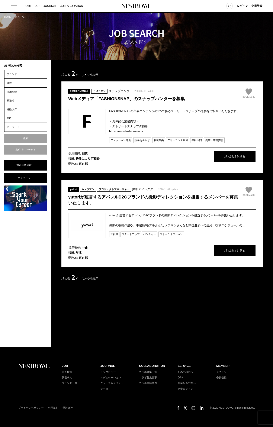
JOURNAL (50, 6)
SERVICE (184, 366)
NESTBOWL (136, 6)
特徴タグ (12, 109)
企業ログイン (185, 388)
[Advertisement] (25, 279)
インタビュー (108, 372)
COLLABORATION (71, 6)
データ (104, 388)
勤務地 (10, 100)
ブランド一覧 (69, 383)
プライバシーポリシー (31, 407)
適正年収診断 (24, 165)
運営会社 (67, 407)
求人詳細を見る (223, 157)
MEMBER (222, 366)
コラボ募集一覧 (148, 372)
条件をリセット (25, 149)
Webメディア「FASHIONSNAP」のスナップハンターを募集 (126, 98)
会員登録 (256, 6)
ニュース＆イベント (111, 383)
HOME (27, 6)
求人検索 (67, 372)
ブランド (12, 74)
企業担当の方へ (187, 383)
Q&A (180, 377)
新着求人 (67, 377)
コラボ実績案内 (148, 383)
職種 (9, 82)
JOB (37, 6)
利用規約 (53, 407)
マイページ (24, 178)
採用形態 (12, 91)
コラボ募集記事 (148, 377)
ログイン (242, 6)
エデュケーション (110, 377)
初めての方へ (185, 372)
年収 (9, 118)
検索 (26, 138)
